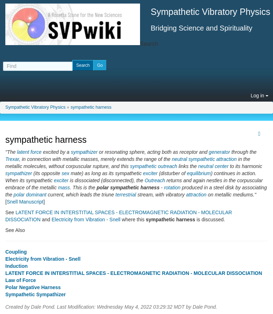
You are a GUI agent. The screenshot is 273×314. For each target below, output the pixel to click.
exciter (150, 173)
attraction (196, 194)
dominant (36, 194)
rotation (172, 187)
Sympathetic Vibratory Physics (35, 107)
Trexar (12, 159)
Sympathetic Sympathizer (35, 294)
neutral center (213, 166)
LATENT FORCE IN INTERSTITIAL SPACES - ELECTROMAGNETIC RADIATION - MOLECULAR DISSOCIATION (133, 273)
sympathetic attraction (212, 159)
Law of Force (20, 280)
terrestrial (126, 194)
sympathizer (84, 152)
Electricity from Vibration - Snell (85, 219)
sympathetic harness (91, 107)
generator (219, 152)
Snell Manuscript (25, 202)
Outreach (155, 180)
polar (18, 194)
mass (64, 187)
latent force (29, 152)
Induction (16, 266)
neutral (179, 159)
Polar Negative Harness (33, 287)
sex (65, 173)
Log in (259, 95)
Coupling (16, 252)
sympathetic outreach (153, 166)
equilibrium (199, 173)
